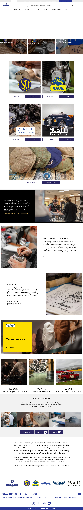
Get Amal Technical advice (14, 305)
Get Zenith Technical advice (14, 307)
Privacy (29, 508)
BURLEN (14, 1)
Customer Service (44, 508)
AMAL (24, 1)
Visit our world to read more (11, 215)
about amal (50, 98)
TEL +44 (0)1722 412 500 (65, 1)
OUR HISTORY (17, 9)
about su (16, 98)
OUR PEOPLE (27, 9)
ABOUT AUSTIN (50, 141)
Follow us (26, 434)
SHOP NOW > (10, 350)
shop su (33, 98)
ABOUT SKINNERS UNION (32, 184)
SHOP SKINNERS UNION (51, 184)
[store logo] (6, 5)
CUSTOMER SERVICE (56, 9)
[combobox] (41, 5)
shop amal (66, 98)
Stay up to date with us (19, 494)
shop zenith (33, 141)
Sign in (72, 5)
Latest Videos (14, 391)
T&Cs (35, 508)
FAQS (45, 9)
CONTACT (67, 9)
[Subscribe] (79, 494)
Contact (53, 508)
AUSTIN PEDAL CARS (39, 1)
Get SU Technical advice (13, 304)
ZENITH (30, 1)
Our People (41, 391)
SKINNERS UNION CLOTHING (51, 1)
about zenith (16, 141)
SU (19, 1)
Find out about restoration (50, 259)
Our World (37, 9)
